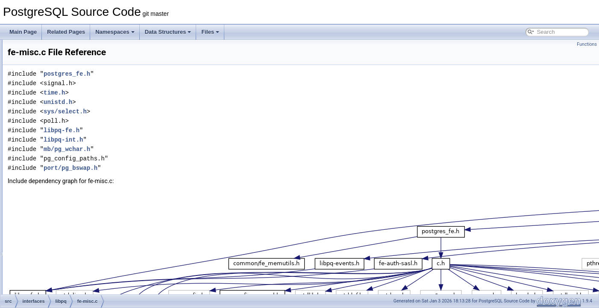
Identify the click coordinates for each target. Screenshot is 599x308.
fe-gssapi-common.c (72, 143)
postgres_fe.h (173, 74)
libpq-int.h (60, 293)
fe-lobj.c (58, 162)
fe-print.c (59, 181)
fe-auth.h (59, 105)
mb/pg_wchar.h (173, 149)
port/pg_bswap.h (177, 168)
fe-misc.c (59, 171)
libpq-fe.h (59, 284)
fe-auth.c (59, 96)
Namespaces (115, 32)
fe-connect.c (62, 124)
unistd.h (164, 102)
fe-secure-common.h (72, 209)
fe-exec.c (59, 133)
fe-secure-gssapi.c (70, 218)
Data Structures (168, 32)
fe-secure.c (61, 237)
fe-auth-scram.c (66, 86)
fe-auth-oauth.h (66, 68)
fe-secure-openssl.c (71, 228)
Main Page (23, 32)
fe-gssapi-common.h (72, 152)
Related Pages (66, 32)
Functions (587, 44)
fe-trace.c (59, 246)
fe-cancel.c (61, 115)
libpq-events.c (64, 265)
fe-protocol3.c (64, 190)
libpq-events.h (65, 275)
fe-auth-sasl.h (64, 77)
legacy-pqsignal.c (68, 256)
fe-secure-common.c (72, 199)
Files (210, 32)
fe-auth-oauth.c (66, 58)
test (53, 49)
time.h (161, 93)
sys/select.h (172, 111)
